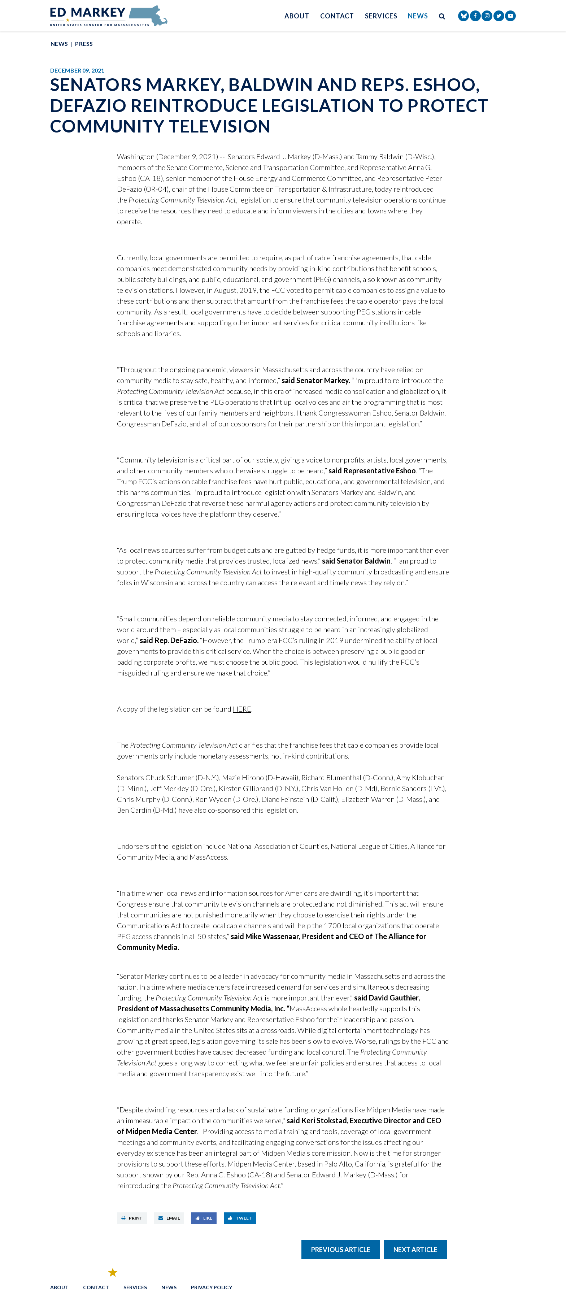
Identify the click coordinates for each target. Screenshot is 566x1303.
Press (84, 43)
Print (132, 1218)
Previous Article (340, 1250)
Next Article (415, 1250)
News (418, 16)
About (296, 16)
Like (204, 1218)
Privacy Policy (211, 1287)
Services (381, 16)
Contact (337, 16)
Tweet (240, 1218)
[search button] (442, 15)
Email (169, 1218)
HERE (242, 708)
